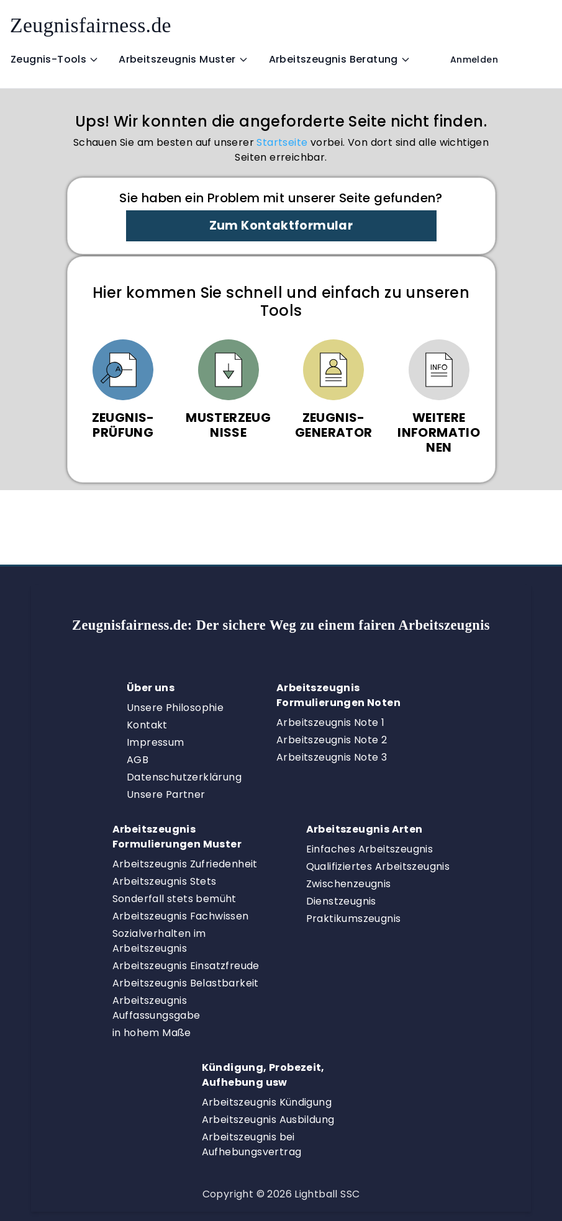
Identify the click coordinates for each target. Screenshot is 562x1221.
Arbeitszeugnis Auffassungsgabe (156, 1007)
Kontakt (147, 725)
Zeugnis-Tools (55, 59)
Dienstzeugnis (341, 901)
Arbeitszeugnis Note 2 (331, 740)
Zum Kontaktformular (281, 225)
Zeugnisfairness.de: (281, 625)
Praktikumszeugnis (353, 918)
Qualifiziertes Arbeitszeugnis (378, 866)
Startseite (281, 142)
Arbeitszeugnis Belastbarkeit (185, 983)
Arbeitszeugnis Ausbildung (268, 1119)
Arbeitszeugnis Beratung (339, 59)
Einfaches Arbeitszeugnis (369, 849)
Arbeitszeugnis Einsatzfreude (186, 966)
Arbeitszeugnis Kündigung (267, 1102)
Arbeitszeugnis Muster (183, 59)
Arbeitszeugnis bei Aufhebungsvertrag (252, 1144)
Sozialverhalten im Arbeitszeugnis (159, 940)
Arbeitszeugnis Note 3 (331, 757)
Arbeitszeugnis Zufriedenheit (185, 864)
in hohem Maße (151, 1033)
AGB (137, 760)
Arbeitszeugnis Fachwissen (180, 916)
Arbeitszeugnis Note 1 (330, 722)
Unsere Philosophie (175, 707)
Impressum (155, 742)
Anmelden (474, 59)
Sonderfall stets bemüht (174, 899)
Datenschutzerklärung (184, 777)
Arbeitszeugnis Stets (164, 881)
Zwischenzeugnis (348, 884)
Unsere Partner (166, 794)
